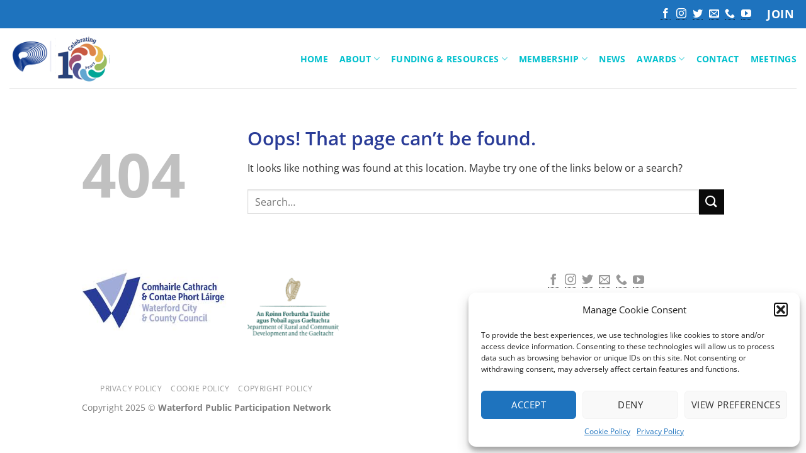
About (359, 59)
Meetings (774, 59)
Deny (630, 404)
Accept (528, 404)
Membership (553, 59)
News (612, 59)
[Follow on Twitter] (698, 14)
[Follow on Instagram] (681, 14)
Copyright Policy (275, 388)
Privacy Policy (660, 431)
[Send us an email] (714, 14)
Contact (717, 59)
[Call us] (730, 14)
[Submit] (711, 201)
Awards (660, 59)
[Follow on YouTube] (746, 14)
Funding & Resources (449, 59)
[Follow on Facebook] (666, 14)
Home (314, 59)
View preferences (735, 404)
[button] (781, 309)
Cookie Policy (607, 431)
